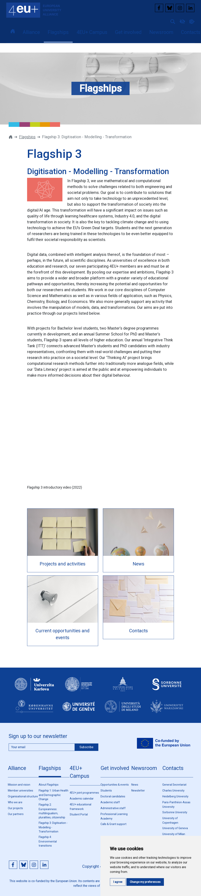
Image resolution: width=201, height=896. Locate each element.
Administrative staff (113, 808)
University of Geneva (175, 828)
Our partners (16, 814)
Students (106, 790)
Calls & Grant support (113, 824)
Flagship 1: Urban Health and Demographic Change (53, 795)
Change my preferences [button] (145, 881)
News (134, 784)
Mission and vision (19, 784)
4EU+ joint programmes (84, 792)
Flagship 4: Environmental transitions (48, 841)
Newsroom (144, 768)
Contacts (173, 768)
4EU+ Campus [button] (92, 32)
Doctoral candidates (112, 796)
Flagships (27, 136)
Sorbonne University (174, 812)
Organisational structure (23, 796)
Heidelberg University (175, 796)
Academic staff (110, 802)
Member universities (20, 790)
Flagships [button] (58, 32)
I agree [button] (117, 881)
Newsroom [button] (161, 32)
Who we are (15, 802)
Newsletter (138, 790)
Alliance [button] (31, 32)
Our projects (15, 808)
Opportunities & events (114, 784)
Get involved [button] (128, 32)
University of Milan (173, 834)
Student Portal (79, 814)
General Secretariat (174, 784)
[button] (171, 21)
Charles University (173, 790)
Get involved (114, 768)
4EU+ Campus (79, 772)
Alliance (17, 768)
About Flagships (48, 784)
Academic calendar (82, 798)
